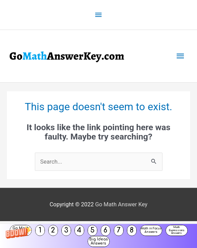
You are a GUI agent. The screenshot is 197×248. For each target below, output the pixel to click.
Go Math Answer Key (121, 203)
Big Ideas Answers (98, 241)
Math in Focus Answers (151, 230)
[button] (98, 236)
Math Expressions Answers (177, 230)
